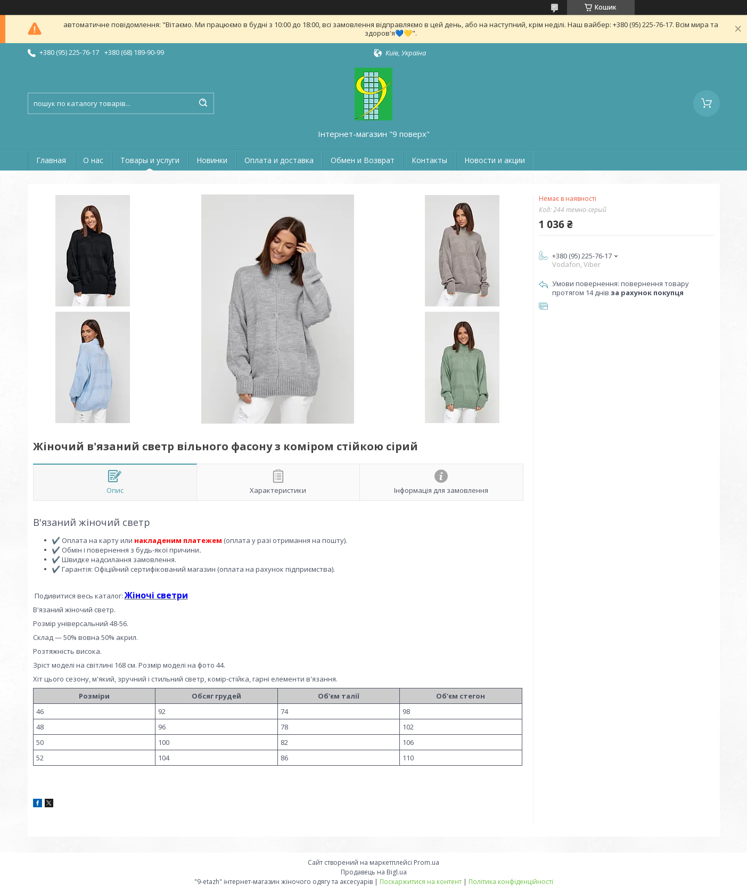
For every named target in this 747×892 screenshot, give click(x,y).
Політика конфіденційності (511, 881)
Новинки (211, 160)
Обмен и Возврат (363, 160)
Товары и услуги (149, 160)
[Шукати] (203, 103)
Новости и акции (494, 160)
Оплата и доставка (279, 160)
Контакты (429, 160)
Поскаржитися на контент (421, 881)
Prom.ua (426, 862)
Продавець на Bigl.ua (374, 872)
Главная (51, 160)
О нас (93, 160)
